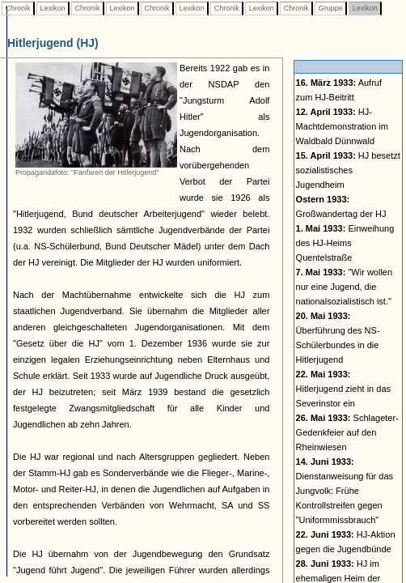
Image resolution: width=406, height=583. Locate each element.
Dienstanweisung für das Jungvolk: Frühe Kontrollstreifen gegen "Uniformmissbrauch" (344, 491)
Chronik (17, 8)
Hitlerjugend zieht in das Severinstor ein (343, 388)
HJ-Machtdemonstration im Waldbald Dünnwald (342, 126)
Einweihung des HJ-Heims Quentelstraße (345, 242)
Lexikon (52, 8)
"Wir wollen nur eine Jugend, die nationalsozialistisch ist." (344, 286)
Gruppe (330, 8)
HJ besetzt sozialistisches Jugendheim (348, 170)
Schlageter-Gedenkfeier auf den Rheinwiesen (347, 432)
